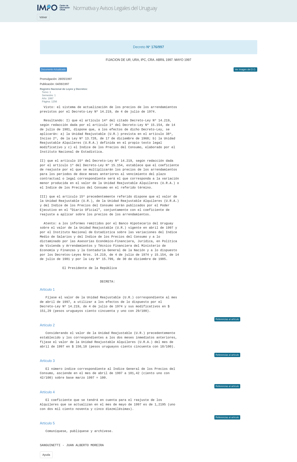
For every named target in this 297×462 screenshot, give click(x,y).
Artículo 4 (47, 392)
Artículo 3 (47, 361)
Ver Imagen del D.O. (245, 69)
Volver (43, 17)
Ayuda (46, 454)
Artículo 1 (47, 289)
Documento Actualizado (53, 69)
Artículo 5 (47, 423)
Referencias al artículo (227, 319)
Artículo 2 (47, 325)
